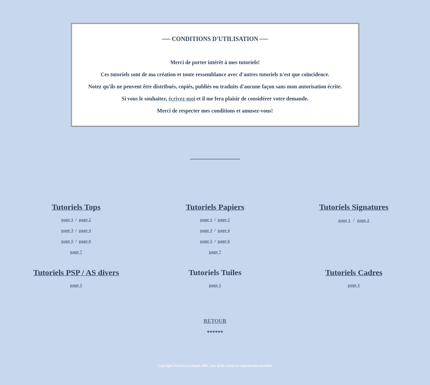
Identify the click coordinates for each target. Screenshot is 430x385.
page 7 (76, 251)
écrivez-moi (182, 98)
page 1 (67, 219)
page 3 (67, 230)
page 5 (67, 241)
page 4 (85, 230)
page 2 (85, 219)
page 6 (85, 241)
